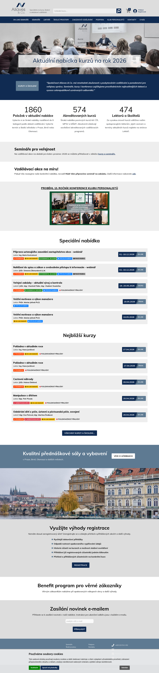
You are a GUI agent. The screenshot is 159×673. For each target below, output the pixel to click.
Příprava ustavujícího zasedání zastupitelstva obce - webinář (47, 251)
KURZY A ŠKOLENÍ (27, 86)
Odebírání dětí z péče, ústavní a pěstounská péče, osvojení (46, 411)
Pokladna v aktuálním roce (28, 346)
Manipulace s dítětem (25, 395)
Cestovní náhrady (23, 379)
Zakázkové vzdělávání (82, 20)
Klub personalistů (115, 20)
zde (134, 173)
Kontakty (132, 20)
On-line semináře (21, 20)
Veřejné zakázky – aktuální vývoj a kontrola (37, 282)
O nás (142, 20)
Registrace (80, 565)
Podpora (100, 20)
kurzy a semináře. (106, 154)
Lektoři (47, 20)
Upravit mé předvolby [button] (49, 668)
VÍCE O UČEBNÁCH (123, 456)
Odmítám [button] (124, 668)
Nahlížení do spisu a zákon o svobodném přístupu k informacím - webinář (54, 267)
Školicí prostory (61, 20)
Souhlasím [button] (34, 668)
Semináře (36, 20)
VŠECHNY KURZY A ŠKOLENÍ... (79, 433)
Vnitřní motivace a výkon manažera (33, 299)
